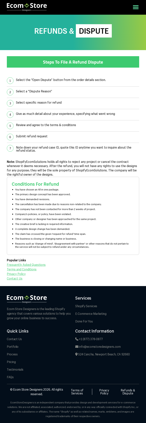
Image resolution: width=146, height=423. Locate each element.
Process (12, 354)
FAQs (10, 377)
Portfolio (12, 347)
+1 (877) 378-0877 (89, 339)
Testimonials (15, 369)
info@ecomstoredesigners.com (98, 347)
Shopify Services (86, 306)
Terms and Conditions (21, 269)
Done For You (84, 321)
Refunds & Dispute (128, 392)
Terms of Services (77, 392)
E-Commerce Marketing (90, 314)
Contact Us (14, 278)
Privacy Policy (16, 273)
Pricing (11, 362)
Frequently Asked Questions (26, 264)
